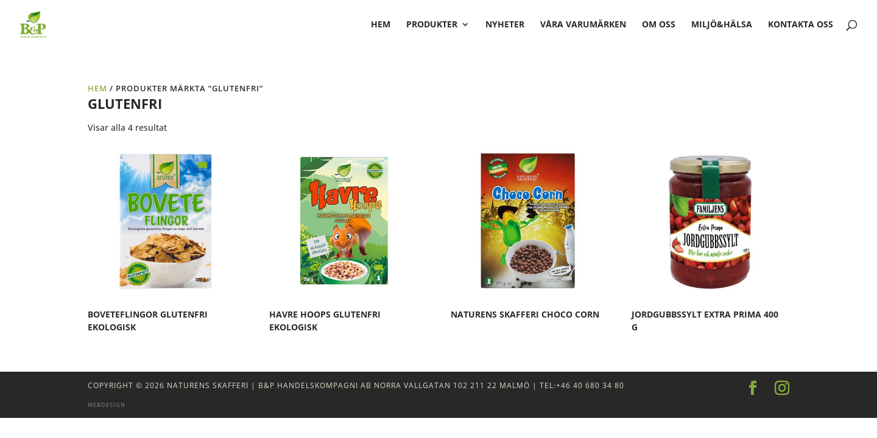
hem (380, 25)
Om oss (658, 25)
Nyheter (504, 25)
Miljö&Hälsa (721, 25)
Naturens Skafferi (207, 385)
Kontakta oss (800, 25)
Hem (97, 88)
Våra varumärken (583, 25)
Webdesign (106, 405)
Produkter (431, 25)
